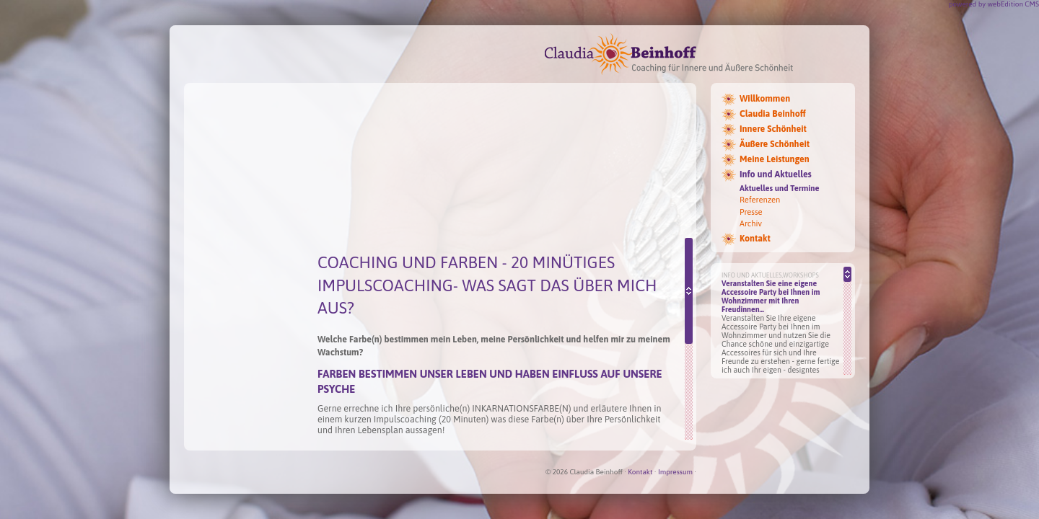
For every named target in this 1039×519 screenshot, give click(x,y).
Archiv (751, 223)
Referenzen (760, 199)
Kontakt (755, 239)
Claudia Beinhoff (773, 114)
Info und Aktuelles (776, 174)
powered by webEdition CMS (994, 4)
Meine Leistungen (775, 159)
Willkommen (765, 99)
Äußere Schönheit (775, 144)
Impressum (675, 472)
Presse (751, 212)
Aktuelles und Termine (780, 188)
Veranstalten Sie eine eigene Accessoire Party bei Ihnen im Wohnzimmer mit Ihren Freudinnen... (771, 296)
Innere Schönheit (773, 129)
